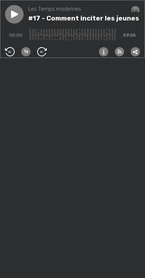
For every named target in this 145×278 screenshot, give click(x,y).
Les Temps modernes (54, 9)
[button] (14, 14)
